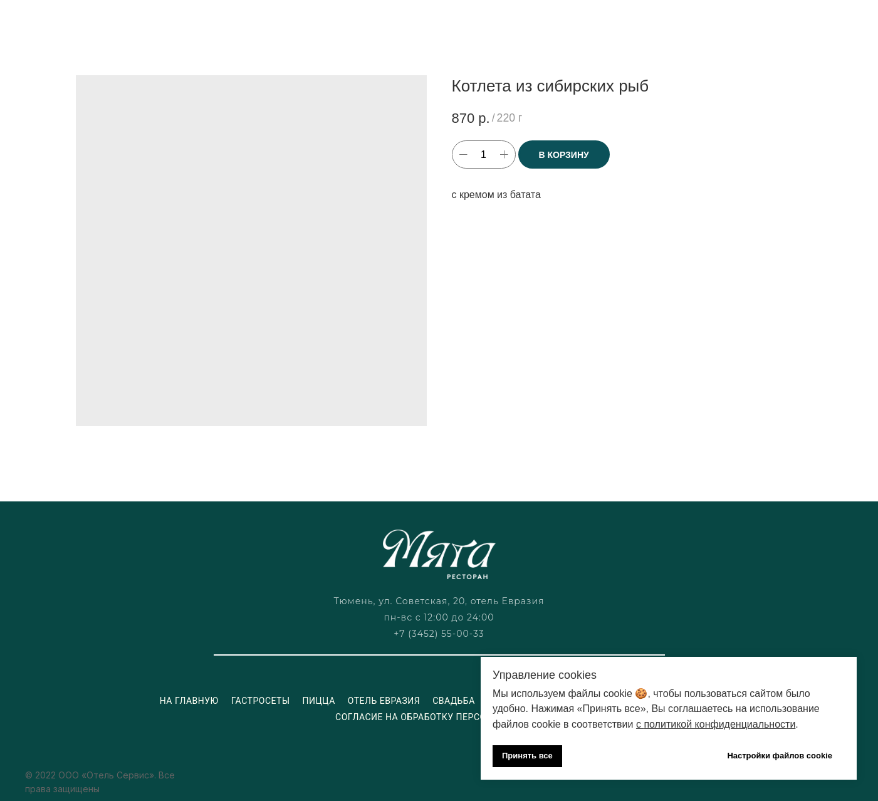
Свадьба (453, 701)
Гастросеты (260, 701)
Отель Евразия (384, 701)
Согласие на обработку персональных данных (454, 717)
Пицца (319, 701)
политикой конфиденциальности (719, 724)
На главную (189, 701)
